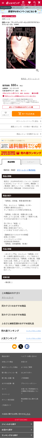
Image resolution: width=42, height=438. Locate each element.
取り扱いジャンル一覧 (9, 372)
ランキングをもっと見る (33, 331)
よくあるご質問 (26, 367)
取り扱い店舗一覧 (8, 378)
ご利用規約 (25, 378)
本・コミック (17, 7)
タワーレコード (8, 297)
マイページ (6, 394)
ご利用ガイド (6, 405)
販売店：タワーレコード (30, 78)
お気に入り (5, 115)
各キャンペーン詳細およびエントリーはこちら (20, 96)
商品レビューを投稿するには (27, 134)
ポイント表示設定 (8, 400)
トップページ (5, 7)
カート (4, 389)
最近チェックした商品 (9, 367)
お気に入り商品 (7, 362)
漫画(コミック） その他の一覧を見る (24, 126)
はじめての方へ (26, 372)
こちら (27, 414)
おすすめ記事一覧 (8, 383)
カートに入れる (26, 114)
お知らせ (24, 362)
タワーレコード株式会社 (26, 170)
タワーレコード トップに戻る (27, 121)
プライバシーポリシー (29, 383)
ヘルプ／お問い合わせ (29, 356)
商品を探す (6, 356)
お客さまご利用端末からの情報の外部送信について (29, 391)
